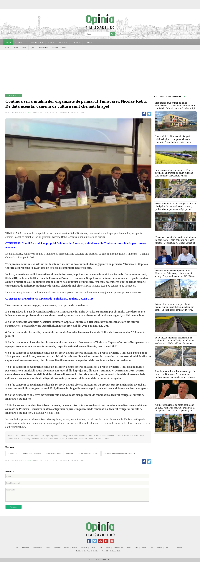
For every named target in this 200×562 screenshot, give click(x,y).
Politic (66, 548)
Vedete (159, 548)
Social (48, 548)
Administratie (37, 548)
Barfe (108, 548)
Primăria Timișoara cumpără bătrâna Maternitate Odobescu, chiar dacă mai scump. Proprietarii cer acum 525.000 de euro (174, 274)
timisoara (69, 453)
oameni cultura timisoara (31, 453)
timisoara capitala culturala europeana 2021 (120, 453)
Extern (64, 48)
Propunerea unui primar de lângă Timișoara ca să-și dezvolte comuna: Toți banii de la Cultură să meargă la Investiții (175, 105)
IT (172, 548)
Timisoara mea (43, 48)
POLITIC (88, 42)
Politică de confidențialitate (111, 551)
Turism (24, 48)
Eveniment (25, 548)
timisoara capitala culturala (88, 453)
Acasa (8, 42)
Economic (57, 548)
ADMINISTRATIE (36, 42)
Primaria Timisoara (53, 453)
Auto (136, 548)
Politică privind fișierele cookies (87, 551)
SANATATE (63, 42)
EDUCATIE (76, 42)
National (55, 48)
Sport (32, 48)
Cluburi (179, 548)
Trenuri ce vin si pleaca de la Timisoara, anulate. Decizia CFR (57, 298)
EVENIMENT (20, 42)
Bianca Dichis (24, 112)
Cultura (15, 48)
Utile (7, 48)
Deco (151, 548)
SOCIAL (51, 42)
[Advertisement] (100, 71)
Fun (167, 548)
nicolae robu (12, 453)
